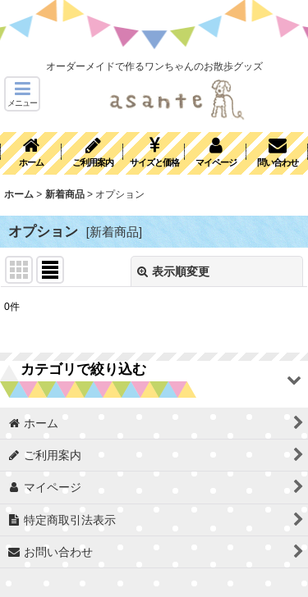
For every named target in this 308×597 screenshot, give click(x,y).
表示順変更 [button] (173, 271)
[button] (22, 94)
